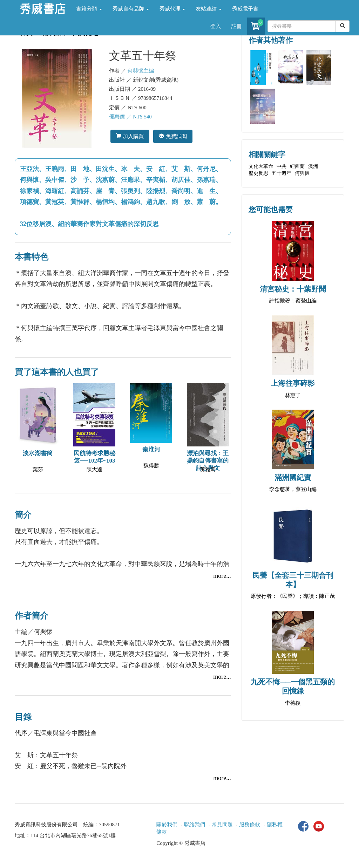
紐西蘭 (297, 166)
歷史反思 (258, 173)
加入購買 (130, 136)
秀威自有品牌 (131, 9)
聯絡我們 (194, 824)
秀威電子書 (245, 9)
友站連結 (209, 9)
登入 (215, 26)
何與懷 (302, 173)
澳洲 (313, 166)
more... (222, 575)
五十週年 (281, 173)
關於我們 (166, 824)
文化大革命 (261, 166)
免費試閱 (173, 136)
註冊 (236, 26)
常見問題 (222, 824)
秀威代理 (172, 9)
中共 (281, 166)
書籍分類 (89, 9)
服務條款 (249, 824)
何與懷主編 (141, 71)
